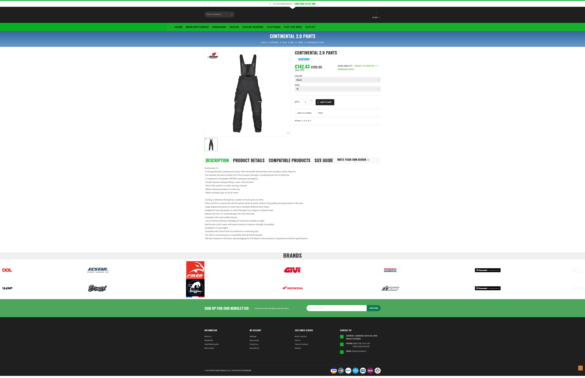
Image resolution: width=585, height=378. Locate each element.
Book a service (301, 339)
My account (254, 342)
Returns (298, 350)
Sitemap (253, 339)
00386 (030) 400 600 (361, 349)
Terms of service (301, 346)
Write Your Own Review (353, 161)
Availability (345, 68)
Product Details (249, 162)
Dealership (208, 342)
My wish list (254, 350)
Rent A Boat (209, 350)
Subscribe (373, 310)
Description (217, 162)
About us (208, 339)
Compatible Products (289, 162)
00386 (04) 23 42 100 (361, 346)
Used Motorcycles (211, 346)
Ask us (297, 342)
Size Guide (324, 162)
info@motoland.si (359, 353)
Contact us (254, 346)
